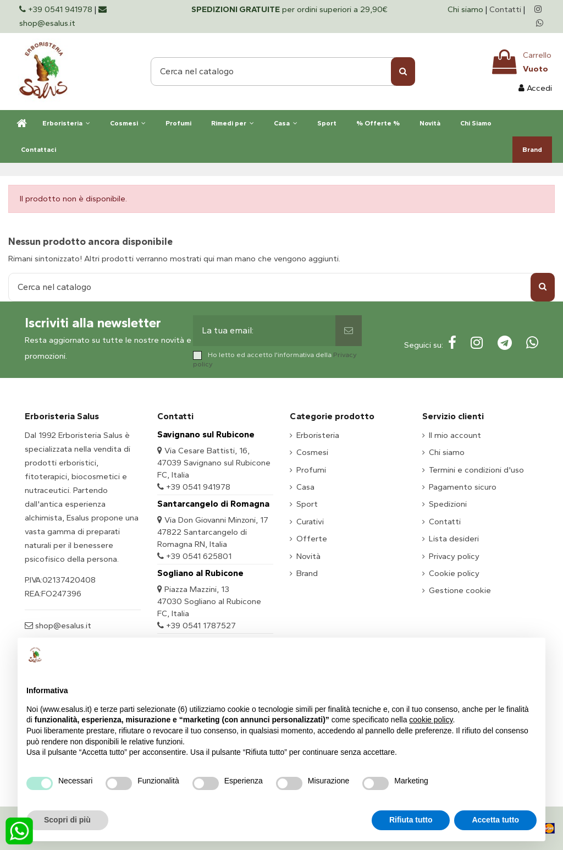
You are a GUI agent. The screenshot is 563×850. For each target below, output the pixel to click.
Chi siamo (466, 9)
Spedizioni (448, 504)
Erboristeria (317, 435)
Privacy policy (454, 556)
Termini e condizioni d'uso (476, 470)
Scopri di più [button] (67, 819)
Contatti (505, 9)
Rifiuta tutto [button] (411, 819)
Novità (308, 556)
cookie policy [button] (430, 719)
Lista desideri (454, 539)
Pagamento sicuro (462, 487)
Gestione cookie (460, 590)
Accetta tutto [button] (495, 819)
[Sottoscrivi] (348, 330)
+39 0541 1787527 (201, 625)
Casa (305, 487)
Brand (307, 573)
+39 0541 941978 (198, 487)
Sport (307, 504)
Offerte (311, 539)
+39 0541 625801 (198, 556)
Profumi (311, 470)
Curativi (310, 522)
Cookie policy (454, 573)
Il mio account (455, 435)
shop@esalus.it (62, 625)
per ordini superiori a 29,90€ (289, 9)
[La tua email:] (264, 330)
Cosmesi (312, 452)
